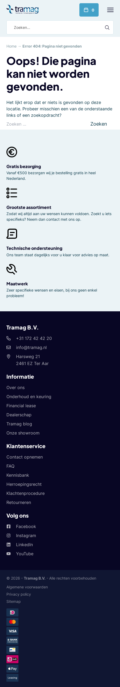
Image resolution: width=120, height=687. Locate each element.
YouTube (24, 553)
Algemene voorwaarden (27, 587)
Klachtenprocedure (25, 493)
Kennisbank (17, 475)
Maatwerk (17, 283)
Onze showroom (23, 433)
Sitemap (13, 601)
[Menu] (110, 10)
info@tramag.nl (31, 347)
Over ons (15, 387)
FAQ (10, 466)
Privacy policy (18, 594)
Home (11, 46)
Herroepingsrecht (24, 484)
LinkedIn (24, 544)
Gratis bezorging (23, 166)
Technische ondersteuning (34, 248)
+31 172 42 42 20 (34, 338)
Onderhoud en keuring (28, 396)
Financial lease (21, 405)
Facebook (26, 526)
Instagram (26, 535)
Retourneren (18, 502)
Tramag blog (19, 423)
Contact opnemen (24, 457)
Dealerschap (19, 414)
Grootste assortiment (28, 207)
